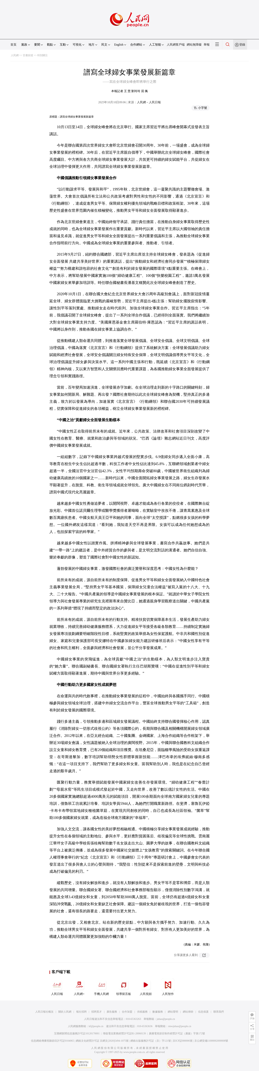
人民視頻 (145, 986)
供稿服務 (142, 1011)
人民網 (15, 55)
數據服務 (157, 1011)
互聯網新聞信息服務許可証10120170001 (77, 1033)
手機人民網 (101, 986)
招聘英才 (96, 1011)
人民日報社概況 (44, 1011)
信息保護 (203, 1011)
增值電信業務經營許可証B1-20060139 (124, 1033)
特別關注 (42, 55)
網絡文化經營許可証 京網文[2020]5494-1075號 (102, 1040)
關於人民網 (64, 1011)
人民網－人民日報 (149, 102)
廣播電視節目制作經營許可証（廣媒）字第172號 (177, 1033)
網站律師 (188, 1011)
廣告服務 (112, 1011)
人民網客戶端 (176, 44)
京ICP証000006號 (182, 1040)
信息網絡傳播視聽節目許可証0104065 (52, 1040)
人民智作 (167, 986)
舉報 (207, 44)
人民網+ (79, 986)
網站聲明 (173, 1011)
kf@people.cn (96, 1026)
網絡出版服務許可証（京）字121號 (150, 1040)
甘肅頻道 (28, 55)
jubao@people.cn (166, 1019)
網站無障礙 (194, 44)
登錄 (242, 44)
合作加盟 (127, 1011)
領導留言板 (123, 986)
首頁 (13, 44)
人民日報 (57, 986)
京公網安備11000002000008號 (211, 1040)
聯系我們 (218, 1011)
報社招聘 (81, 1011)
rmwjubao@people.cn (179, 1026)
